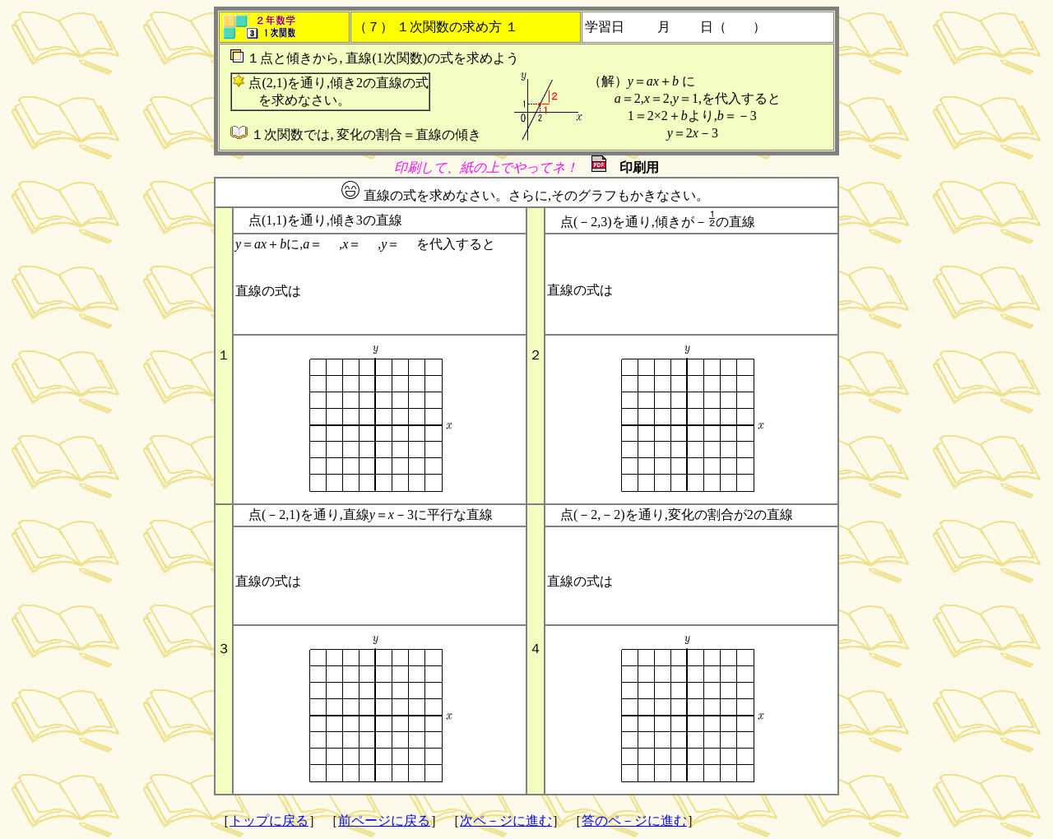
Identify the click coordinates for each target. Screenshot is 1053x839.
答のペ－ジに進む (634, 820)
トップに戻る (269, 820)
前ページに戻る (384, 820)
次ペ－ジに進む (506, 820)
